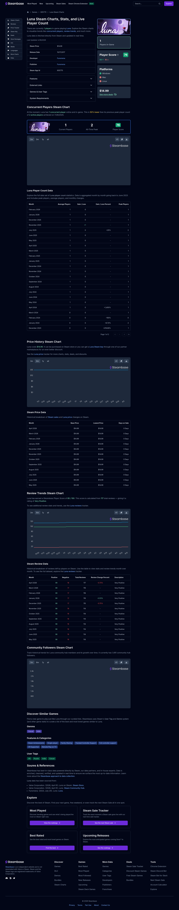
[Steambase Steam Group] (10, 878)
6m (37, 361)
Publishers (106, 885)
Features (61, 78)
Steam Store (78, 785)
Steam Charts (60, 885)
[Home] (28, 12)
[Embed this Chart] (117, 139)
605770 (43, 12)
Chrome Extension (158, 866)
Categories (107, 871)
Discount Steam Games (136, 871)
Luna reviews (76, 505)
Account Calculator (158, 885)
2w (31, 139)
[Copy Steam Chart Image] (122, 139)
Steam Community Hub (74, 788)
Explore (169, 4)
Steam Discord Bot (158, 871)
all (48, 139)
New (41, 4)
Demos (57, 875)
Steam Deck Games (86, 889)
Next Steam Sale (157, 880)
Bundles (57, 880)
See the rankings (105, 848)
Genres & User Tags (61, 91)
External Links (61, 85)
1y (43, 139)
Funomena (61, 58)
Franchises (107, 889)
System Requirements (61, 98)
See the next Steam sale (105, 823)
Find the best (52, 848)
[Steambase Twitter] (14, 878)
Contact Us (105, 905)
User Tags (106, 875)
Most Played (32, 4)
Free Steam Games (134, 875)
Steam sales (53, 417)
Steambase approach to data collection (58, 776)
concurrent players (55, 31)
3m (37, 139)
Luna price (38, 354)
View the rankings (52, 823)
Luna (69, 28)
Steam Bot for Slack (158, 875)
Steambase (9, 867)
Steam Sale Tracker (134, 866)
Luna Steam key (96, 347)
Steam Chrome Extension (78, 4)
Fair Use (88, 905)
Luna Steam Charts (57, 12)
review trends (70, 31)
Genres (105, 866)
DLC (56, 871)
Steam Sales (61, 4)
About (96, 905)
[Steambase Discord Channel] (6, 878)
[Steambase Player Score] (118, 54)
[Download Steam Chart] (127, 139)
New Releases (84, 880)
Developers (107, 880)
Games (34, 12)
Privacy (72, 905)
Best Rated (83, 866)
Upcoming (50, 4)
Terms (80, 905)
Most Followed (84, 875)
